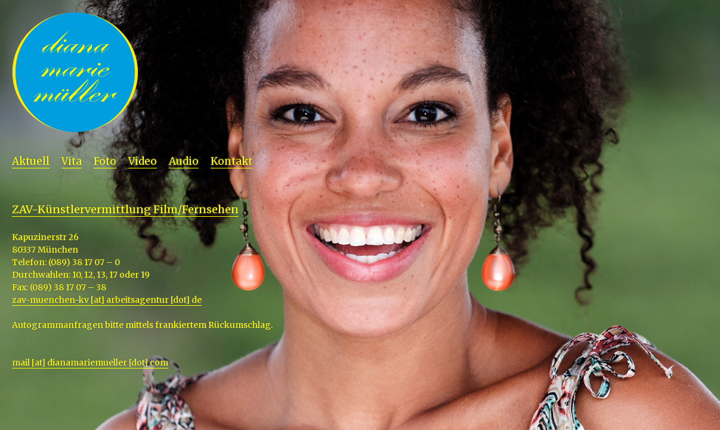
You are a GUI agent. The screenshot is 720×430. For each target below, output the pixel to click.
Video (142, 161)
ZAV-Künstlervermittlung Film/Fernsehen (125, 209)
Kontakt (231, 161)
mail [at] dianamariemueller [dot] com (90, 362)
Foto (105, 161)
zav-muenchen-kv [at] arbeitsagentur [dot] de (107, 299)
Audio (184, 161)
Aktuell (31, 161)
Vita (71, 161)
